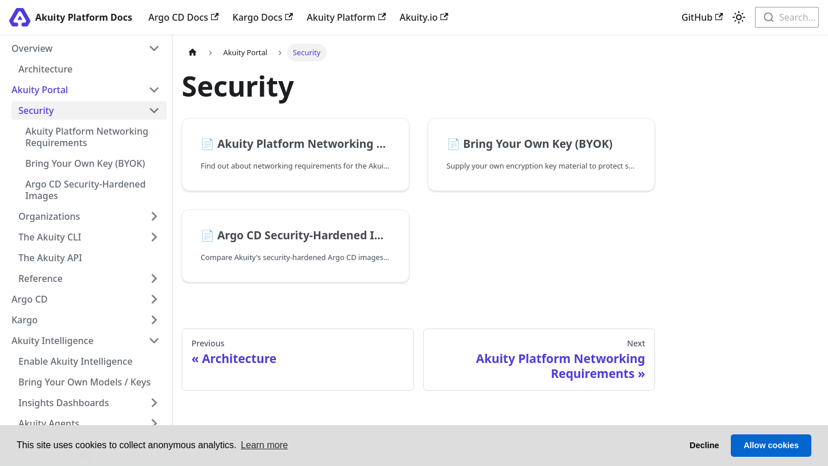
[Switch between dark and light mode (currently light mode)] (739, 17)
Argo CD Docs (183, 17)
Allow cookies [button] (771, 445)
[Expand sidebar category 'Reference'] (154, 278)
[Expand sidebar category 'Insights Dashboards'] (154, 403)
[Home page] (193, 53)
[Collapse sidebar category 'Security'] (154, 110)
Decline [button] (704, 445)
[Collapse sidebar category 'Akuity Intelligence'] (154, 340)
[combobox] (787, 17)
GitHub (702, 17)
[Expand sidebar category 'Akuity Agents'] (154, 423)
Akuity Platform (346, 17)
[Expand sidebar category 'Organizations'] (154, 216)
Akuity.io (424, 17)
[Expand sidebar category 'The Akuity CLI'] (154, 237)
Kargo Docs (262, 17)
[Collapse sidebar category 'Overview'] (154, 48)
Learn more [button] (264, 445)
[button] (86, 90)
